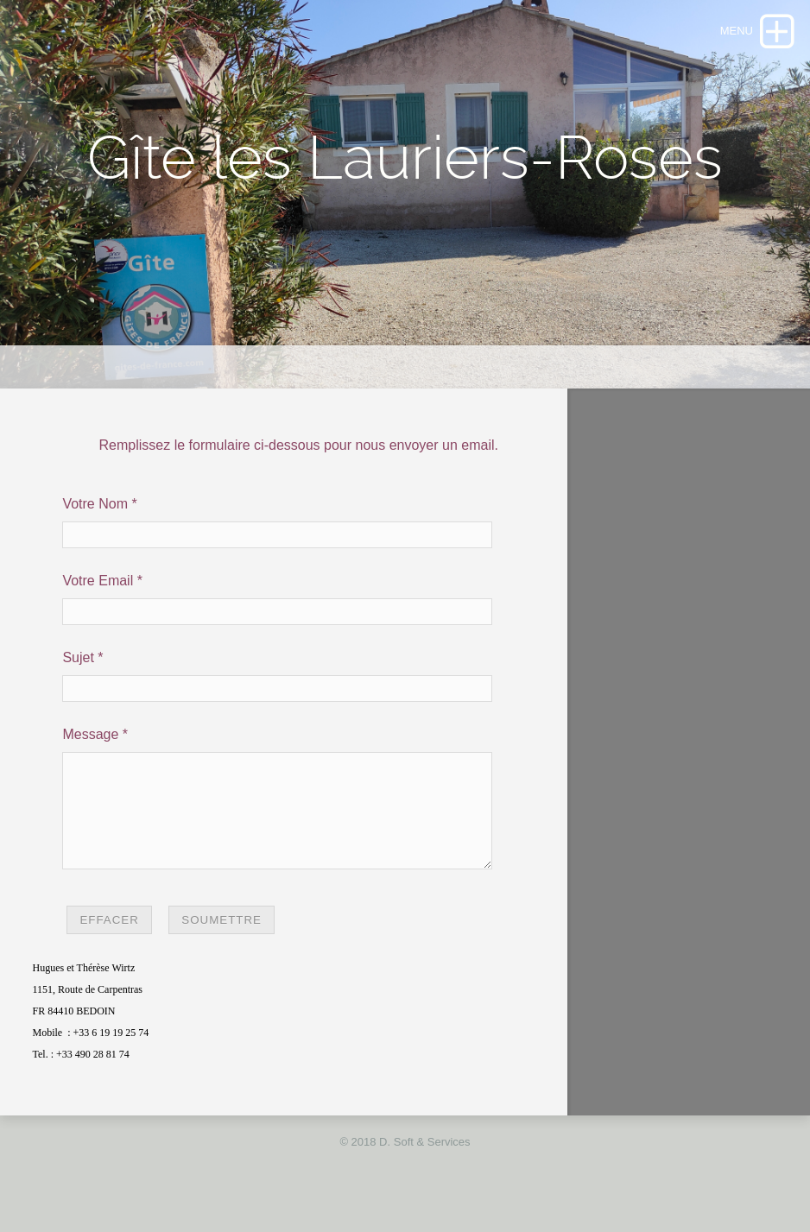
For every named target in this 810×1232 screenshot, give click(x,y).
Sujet (77, 657)
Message (90, 734)
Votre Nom (95, 503)
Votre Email (97, 580)
